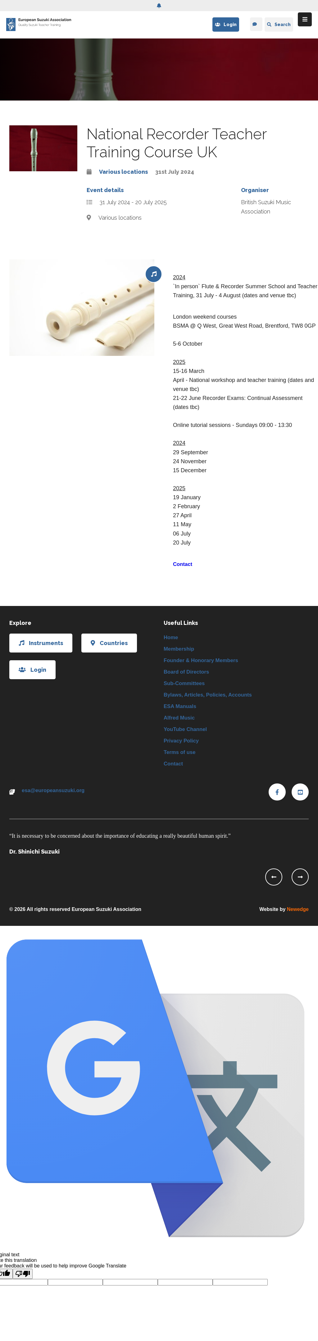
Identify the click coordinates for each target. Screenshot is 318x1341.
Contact (183, 564)
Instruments (41, 643)
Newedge (298, 917)
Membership (180, 650)
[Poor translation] (23, 1281)
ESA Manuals (181, 711)
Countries (109, 643)
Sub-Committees (186, 686)
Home (171, 638)
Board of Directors (188, 674)
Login (225, 24)
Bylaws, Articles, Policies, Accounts (211, 699)
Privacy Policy (183, 747)
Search (279, 24)
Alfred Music (180, 723)
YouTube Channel (187, 735)
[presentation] (273, 885)
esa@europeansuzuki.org (56, 799)
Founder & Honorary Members (204, 662)
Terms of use (181, 759)
